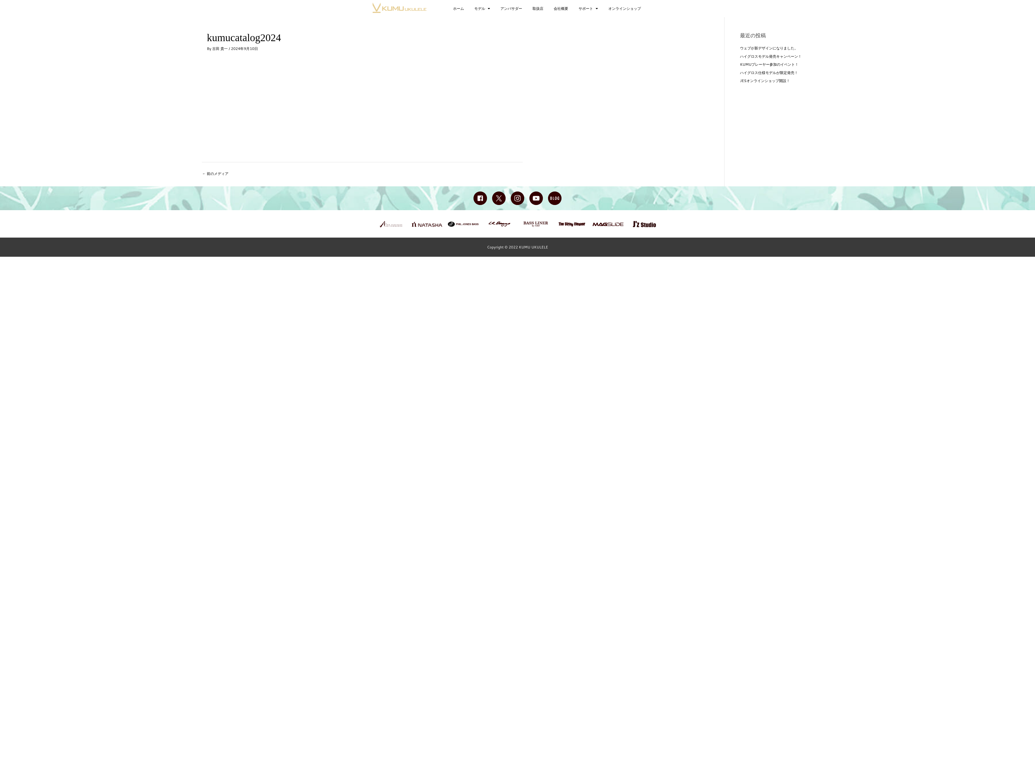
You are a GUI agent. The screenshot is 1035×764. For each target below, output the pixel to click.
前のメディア (215, 173)
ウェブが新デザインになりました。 (769, 48)
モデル (482, 8)
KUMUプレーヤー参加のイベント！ (769, 64)
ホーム (458, 8)
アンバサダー (511, 8)
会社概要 (561, 8)
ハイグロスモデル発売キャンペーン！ (771, 56)
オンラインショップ (624, 8)
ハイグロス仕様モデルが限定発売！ (769, 72)
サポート (588, 8)
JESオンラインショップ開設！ (765, 80)
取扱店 (538, 8)
